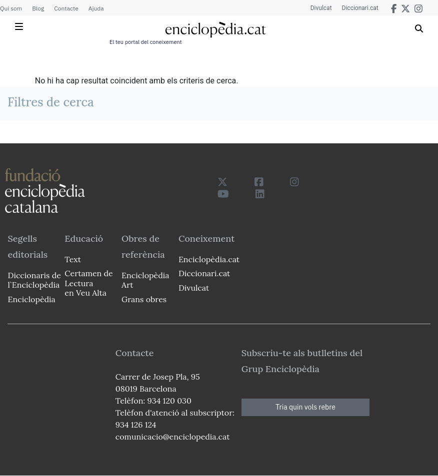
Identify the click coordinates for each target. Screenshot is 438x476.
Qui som (11, 8)
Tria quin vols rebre (306, 407)
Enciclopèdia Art (145, 280)
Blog (38, 8)
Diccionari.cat (360, 7)
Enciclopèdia (31, 299)
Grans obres (144, 299)
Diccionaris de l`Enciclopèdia (34, 280)
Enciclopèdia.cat (208, 259)
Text (72, 259)
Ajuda (96, 8)
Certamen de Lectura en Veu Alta (88, 282)
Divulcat (321, 7)
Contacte (66, 8)
